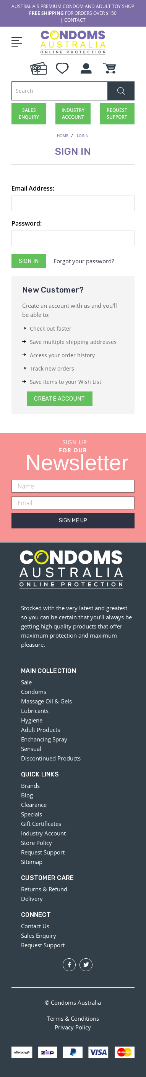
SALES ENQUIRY (29, 113)
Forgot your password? (84, 261)
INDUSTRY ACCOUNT (73, 113)
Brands (30, 785)
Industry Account (43, 833)
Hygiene (31, 720)
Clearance (34, 804)
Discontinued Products (51, 758)
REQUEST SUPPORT (117, 113)
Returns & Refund (44, 889)
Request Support (43, 852)
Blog (27, 795)
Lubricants (35, 710)
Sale (26, 682)
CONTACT (75, 20)
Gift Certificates (41, 823)
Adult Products (40, 729)
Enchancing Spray (44, 739)
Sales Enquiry (38, 935)
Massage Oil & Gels (46, 701)
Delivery (32, 898)
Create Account (59, 398)
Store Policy (36, 842)
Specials (31, 814)
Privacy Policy (73, 1027)
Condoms (33, 691)
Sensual (31, 748)
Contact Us (35, 926)
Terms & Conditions (73, 1018)
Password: (26, 223)
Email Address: (32, 188)
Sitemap (31, 861)
